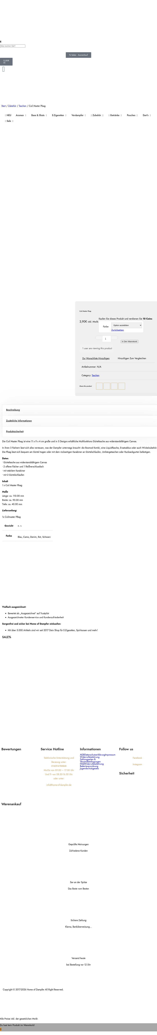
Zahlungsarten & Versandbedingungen (90, 760)
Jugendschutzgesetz (89, 768)
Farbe (105, 326)
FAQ (82, 764)
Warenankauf (11, 803)
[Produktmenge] (106, 339)
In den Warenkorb (129, 341)
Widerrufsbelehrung (89, 757)
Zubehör (12, 106)
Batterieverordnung (89, 766)
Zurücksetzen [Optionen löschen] (117, 330)
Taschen (22, 106)
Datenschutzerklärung (94, 755)
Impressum (110, 755)
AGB (82, 755)
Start (3, 106)
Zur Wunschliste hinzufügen (95, 358)
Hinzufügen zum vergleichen (132, 358)
